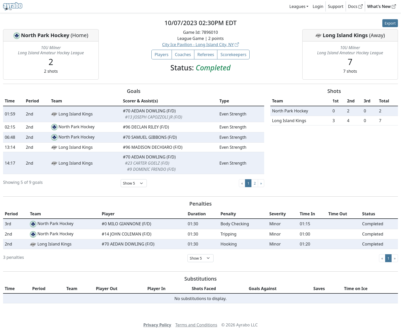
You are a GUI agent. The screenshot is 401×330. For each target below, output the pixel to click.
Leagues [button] (297, 6)
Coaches (183, 54)
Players (162, 54)
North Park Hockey (45, 35)
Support (335, 6)
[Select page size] (134, 183)
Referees (205, 54)
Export (390, 23)
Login (318, 6)
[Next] (261, 183)
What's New (381, 6)
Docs (355, 6)
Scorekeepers (233, 54)
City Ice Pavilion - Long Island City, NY (200, 44)
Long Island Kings (345, 35)
